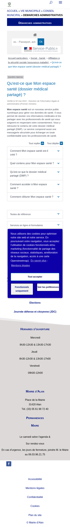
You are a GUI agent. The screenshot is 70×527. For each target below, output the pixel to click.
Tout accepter (35, 277)
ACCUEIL (12, 11)
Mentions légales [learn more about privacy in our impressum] (20, 265)
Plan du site (35, 515)
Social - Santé (38, 58)
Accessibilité (35, 479)
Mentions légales (35, 488)
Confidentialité (35, 497)
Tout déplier (55, 143)
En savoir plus (38, 260)
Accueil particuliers (18, 58)
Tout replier (36, 143)
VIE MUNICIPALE (30, 11)
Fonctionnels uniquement (22, 289)
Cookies (35, 506)
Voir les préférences (48, 287)
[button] (35, 153)
